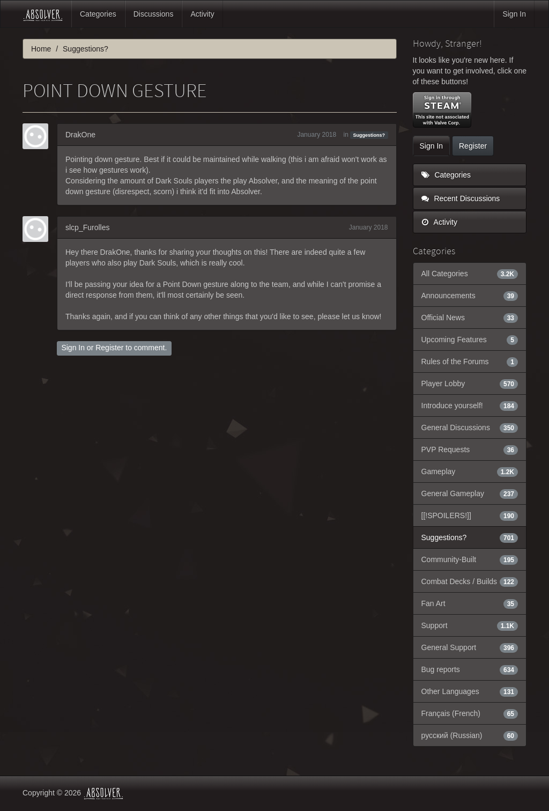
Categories (98, 14)
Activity (202, 14)
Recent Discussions (460, 198)
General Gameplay (469, 493)
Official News (469, 317)
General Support (469, 647)
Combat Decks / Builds (469, 581)
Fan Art (469, 603)
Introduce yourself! (469, 405)
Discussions (153, 14)
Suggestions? (369, 135)
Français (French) (469, 713)
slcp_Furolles (87, 227)
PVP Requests (469, 449)
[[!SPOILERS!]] (469, 515)
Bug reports (469, 669)
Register (109, 347)
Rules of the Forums (469, 361)
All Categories (469, 273)
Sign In (514, 14)
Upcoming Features (469, 339)
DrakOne (80, 134)
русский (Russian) (469, 735)
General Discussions (469, 427)
